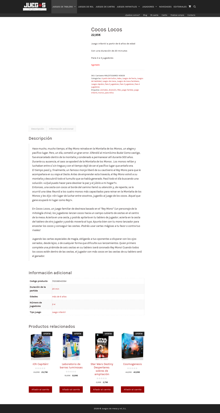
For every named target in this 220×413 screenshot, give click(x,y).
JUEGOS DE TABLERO (64, 6)
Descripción (37, 128)
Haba (119, 78)
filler (119, 90)
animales (104, 90)
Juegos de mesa (109, 81)
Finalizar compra (177, 15)
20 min (55, 288)
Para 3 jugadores (127, 84)
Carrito (164, 15)
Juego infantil (59, 312)
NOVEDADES (165, 6)
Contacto (191, 15)
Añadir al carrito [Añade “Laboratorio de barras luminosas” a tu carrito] (71, 389)
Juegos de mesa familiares (128, 81)
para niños (109, 93)
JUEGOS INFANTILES (129, 6)
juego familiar (127, 90)
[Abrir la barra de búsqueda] (194, 6)
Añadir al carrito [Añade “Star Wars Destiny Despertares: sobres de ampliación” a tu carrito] (102, 389)
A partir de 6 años (109, 78)
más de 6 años (59, 296)
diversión (112, 90)
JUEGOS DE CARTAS (105, 6)
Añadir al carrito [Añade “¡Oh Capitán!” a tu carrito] (40, 389)
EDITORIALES (180, 6)
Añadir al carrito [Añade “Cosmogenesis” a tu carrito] (132, 389)
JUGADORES (150, 6)
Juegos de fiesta (129, 78)
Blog (145, 15)
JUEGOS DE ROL (86, 6)
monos (101, 93)
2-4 (53, 304)
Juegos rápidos (97, 84)
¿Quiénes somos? (132, 15)
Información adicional (61, 128)
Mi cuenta (154, 15)
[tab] (38, 129)
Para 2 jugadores (112, 84)
